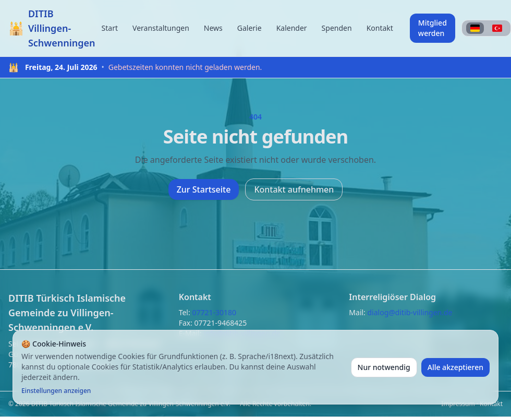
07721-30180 (214, 312)
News (213, 28)
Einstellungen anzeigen (56, 391)
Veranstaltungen (160, 28)
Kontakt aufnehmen (294, 189)
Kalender (291, 28)
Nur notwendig (384, 367)
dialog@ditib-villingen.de (410, 312)
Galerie (249, 28)
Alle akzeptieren (455, 367)
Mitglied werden (432, 28)
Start (110, 28)
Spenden (337, 28)
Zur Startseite (204, 189)
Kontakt (380, 28)
